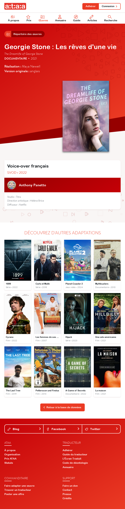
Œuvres (43, 18)
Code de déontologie (75, 462)
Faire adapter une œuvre (19, 485)
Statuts (8, 462)
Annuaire (60, 18)
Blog (24, 429)
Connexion (110, 6)
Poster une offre (14, 494)
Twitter (101, 429)
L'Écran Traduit (72, 458)
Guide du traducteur (75, 454)
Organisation (12, 454)
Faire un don (70, 485)
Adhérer (91, 6)
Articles (92, 18)
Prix (28, 18)
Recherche (110, 18)
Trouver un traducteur (17, 489)
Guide (76, 18)
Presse (67, 494)
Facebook (62, 429)
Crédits (67, 498)
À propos (13, 18)
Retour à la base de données (62, 407)
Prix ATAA (10, 458)
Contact (67, 489)
